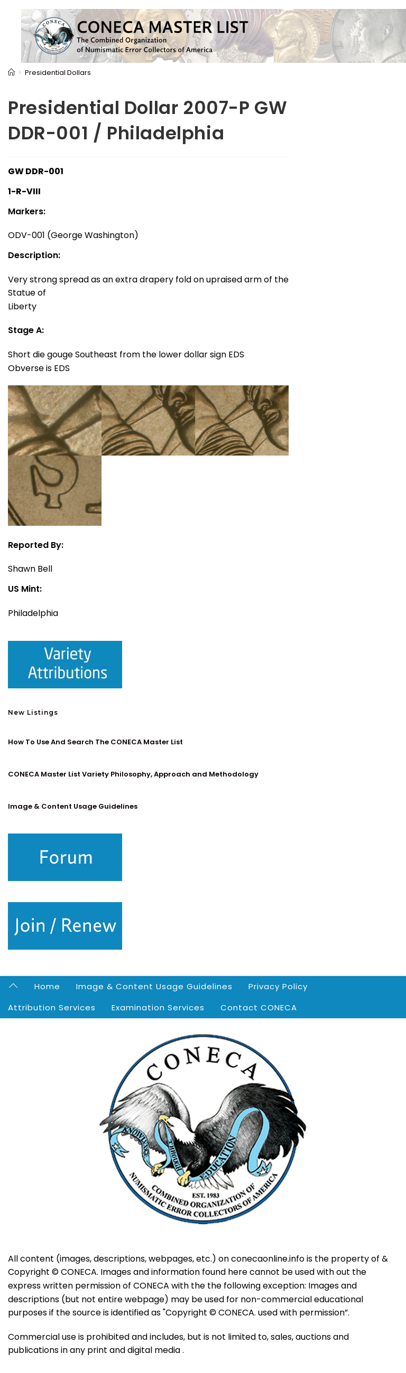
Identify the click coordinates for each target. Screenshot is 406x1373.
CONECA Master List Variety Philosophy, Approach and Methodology (133, 774)
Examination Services (158, 1007)
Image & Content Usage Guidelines (72, 806)
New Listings (33, 712)
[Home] (11, 73)
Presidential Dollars (58, 73)
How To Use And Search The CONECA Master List (95, 742)
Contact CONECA (258, 1007)
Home (47, 986)
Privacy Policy (278, 986)
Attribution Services (52, 1007)
